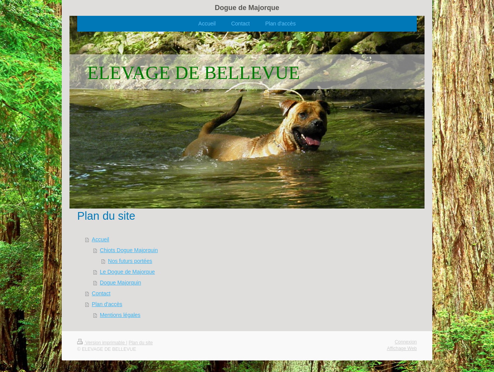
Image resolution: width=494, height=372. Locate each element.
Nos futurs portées (130, 261)
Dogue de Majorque (247, 8)
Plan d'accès (107, 304)
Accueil (100, 239)
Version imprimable (101, 342)
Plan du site (141, 342)
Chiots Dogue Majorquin (129, 250)
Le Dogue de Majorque (127, 272)
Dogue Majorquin (120, 282)
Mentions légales (120, 315)
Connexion (406, 342)
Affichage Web (402, 348)
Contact (101, 293)
